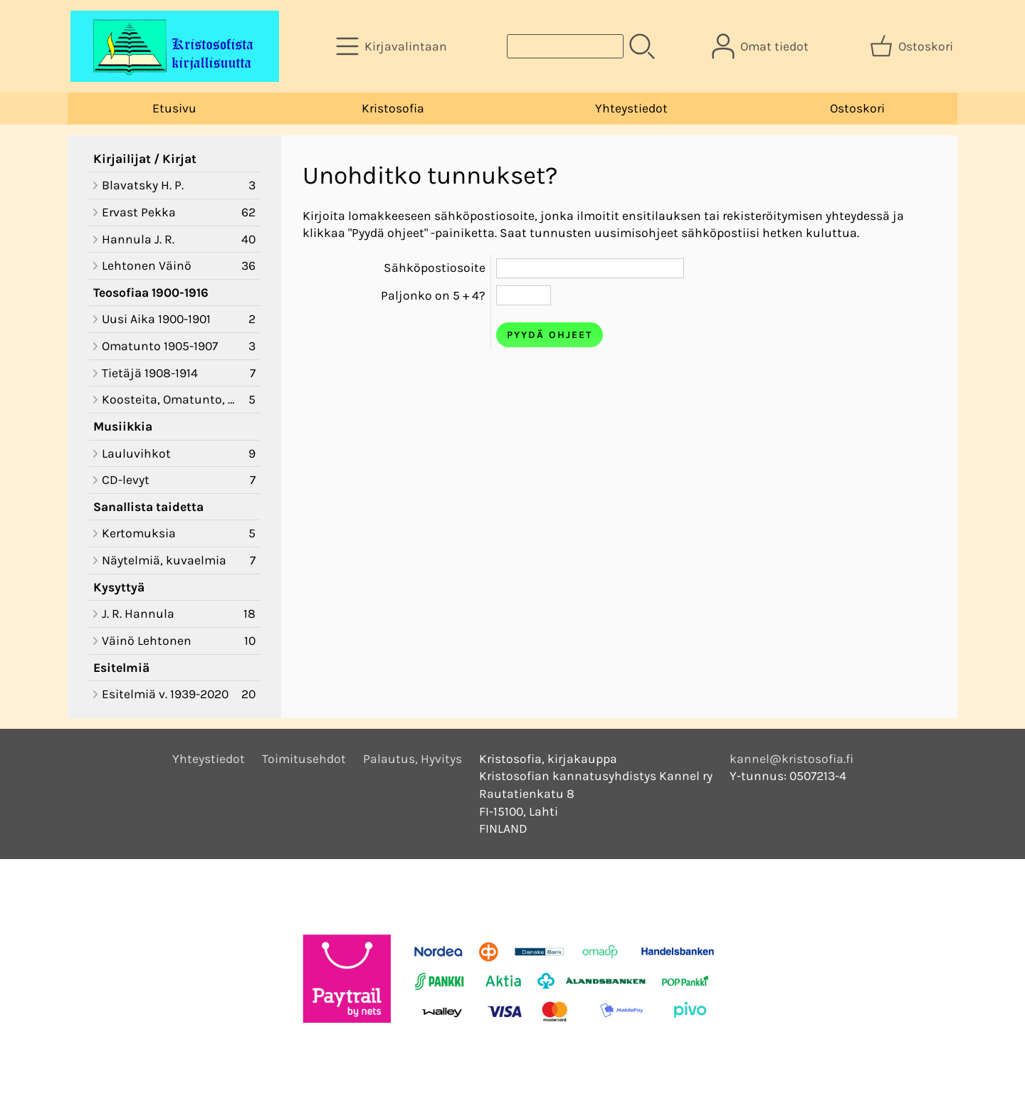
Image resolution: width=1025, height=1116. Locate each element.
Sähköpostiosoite (434, 267)
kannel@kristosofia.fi (791, 759)
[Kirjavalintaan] (393, 46)
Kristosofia (393, 108)
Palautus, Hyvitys (412, 759)
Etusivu (174, 108)
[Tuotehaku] (565, 46)
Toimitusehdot (304, 759)
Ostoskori (857, 108)
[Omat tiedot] (761, 46)
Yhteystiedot (631, 108)
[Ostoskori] (912, 46)
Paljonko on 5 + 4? (433, 295)
